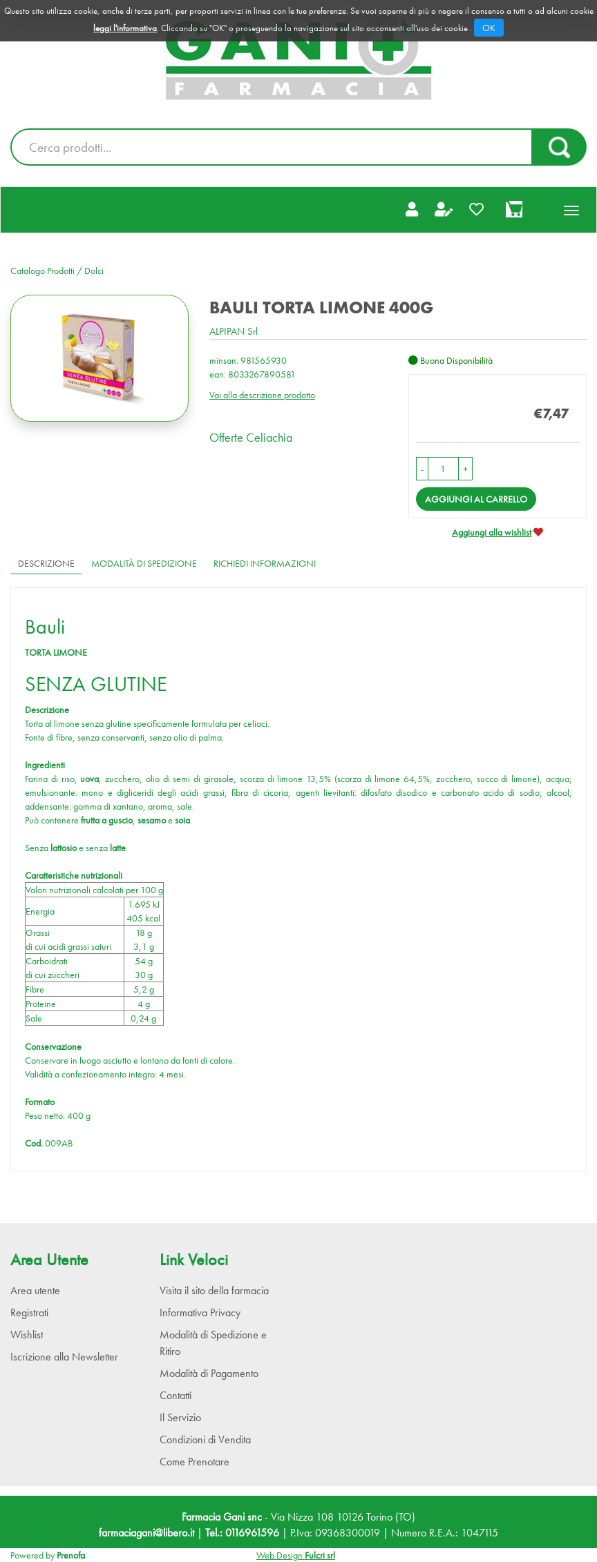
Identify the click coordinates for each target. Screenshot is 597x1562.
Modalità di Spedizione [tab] (144, 563)
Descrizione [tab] (46, 563)
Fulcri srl (320, 1555)
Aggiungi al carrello (476, 499)
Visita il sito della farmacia (214, 1290)
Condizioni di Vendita (205, 1439)
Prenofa (71, 1555)
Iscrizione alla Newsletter (64, 1356)
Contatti (175, 1395)
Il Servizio (180, 1417)
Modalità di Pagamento (209, 1373)
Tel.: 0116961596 (242, 1532)
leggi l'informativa (125, 28)
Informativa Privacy (200, 1312)
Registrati (29, 1312)
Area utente (35, 1290)
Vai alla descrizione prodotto (262, 395)
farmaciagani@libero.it (146, 1532)
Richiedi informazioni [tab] (265, 563)
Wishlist (26, 1334)
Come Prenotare (194, 1461)
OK (488, 27)
